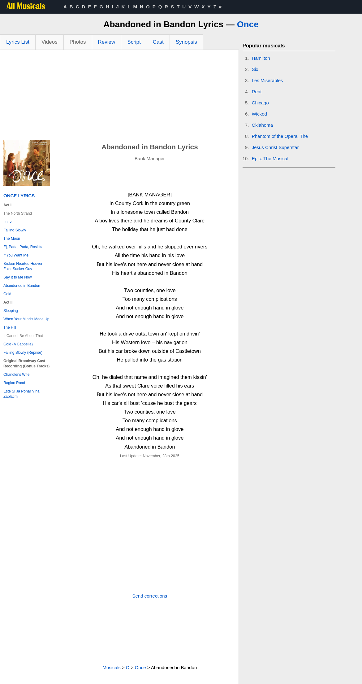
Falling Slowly (14, 230)
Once (248, 24)
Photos (78, 42)
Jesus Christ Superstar (275, 147)
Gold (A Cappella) (18, 344)
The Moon (11, 238)
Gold (7, 294)
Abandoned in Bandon (21, 285)
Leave (8, 222)
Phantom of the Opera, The (280, 136)
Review (106, 42)
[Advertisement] (119, 96)
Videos (49, 42)
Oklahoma (262, 125)
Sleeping (10, 311)
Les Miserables (267, 80)
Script (133, 42)
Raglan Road (14, 383)
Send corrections (149, 595)
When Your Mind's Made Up (26, 319)
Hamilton (261, 58)
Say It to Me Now (17, 277)
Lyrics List (17, 42)
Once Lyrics (19, 195)
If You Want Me (15, 255)
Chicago (260, 102)
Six (255, 69)
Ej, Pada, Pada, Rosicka (23, 247)
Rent (257, 91)
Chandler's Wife (16, 374)
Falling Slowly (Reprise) (22, 352)
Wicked (259, 113)
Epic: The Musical (270, 158)
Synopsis (186, 42)
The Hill (9, 327)
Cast (158, 42)
